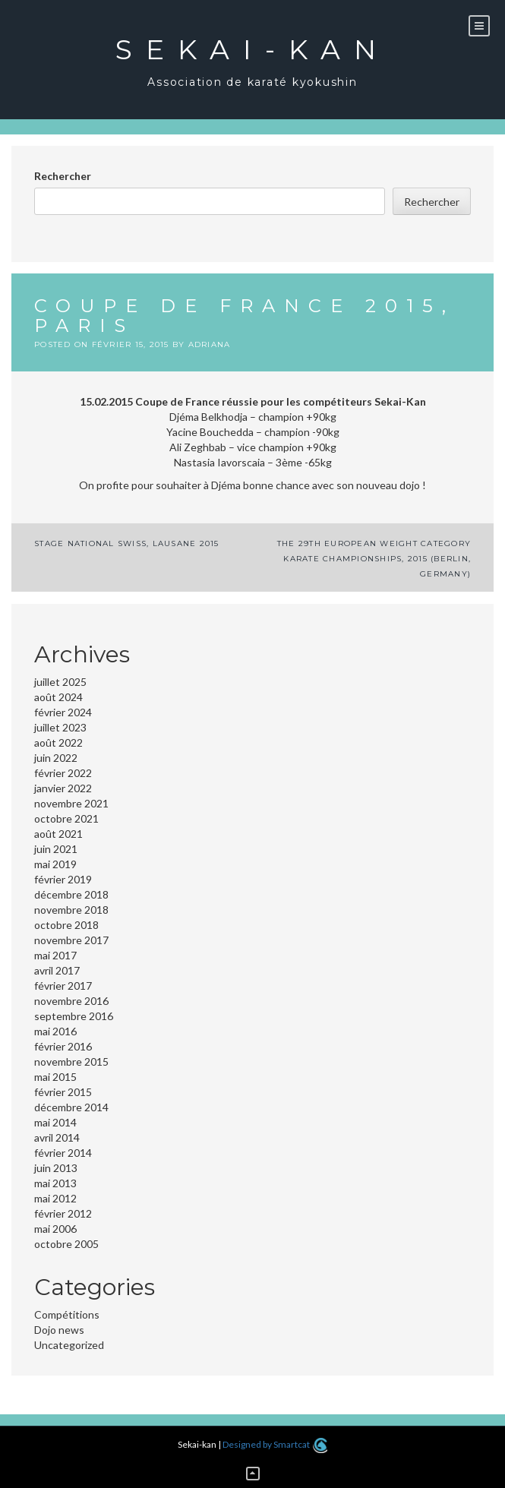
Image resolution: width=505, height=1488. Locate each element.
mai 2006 (55, 1228)
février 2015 (63, 1091)
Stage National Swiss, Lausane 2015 (126, 543)
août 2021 (58, 833)
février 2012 (63, 1213)
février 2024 (63, 712)
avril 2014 (57, 1137)
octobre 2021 (66, 818)
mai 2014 (55, 1122)
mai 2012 (55, 1198)
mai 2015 (55, 1076)
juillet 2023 (60, 727)
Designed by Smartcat (275, 1444)
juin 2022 (55, 757)
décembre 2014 (71, 1107)
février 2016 (63, 1046)
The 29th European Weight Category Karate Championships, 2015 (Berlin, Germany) (374, 559)
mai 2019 (55, 864)
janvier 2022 (63, 788)
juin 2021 (55, 848)
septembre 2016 (73, 1015)
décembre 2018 (71, 894)
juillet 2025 (60, 681)
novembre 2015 (71, 1061)
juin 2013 (55, 1167)
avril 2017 (57, 970)
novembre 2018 (71, 909)
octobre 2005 (66, 1243)
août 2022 (58, 742)
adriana (209, 344)
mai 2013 (55, 1183)
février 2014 (63, 1152)
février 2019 (63, 879)
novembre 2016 (71, 1000)
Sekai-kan (252, 49)
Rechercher (62, 175)
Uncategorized (69, 1344)
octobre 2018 (66, 924)
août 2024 (58, 696)
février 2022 (63, 772)
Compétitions (66, 1314)
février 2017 (63, 985)
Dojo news (59, 1329)
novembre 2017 (71, 940)
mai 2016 (55, 1031)
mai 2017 (55, 955)
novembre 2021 (71, 803)
